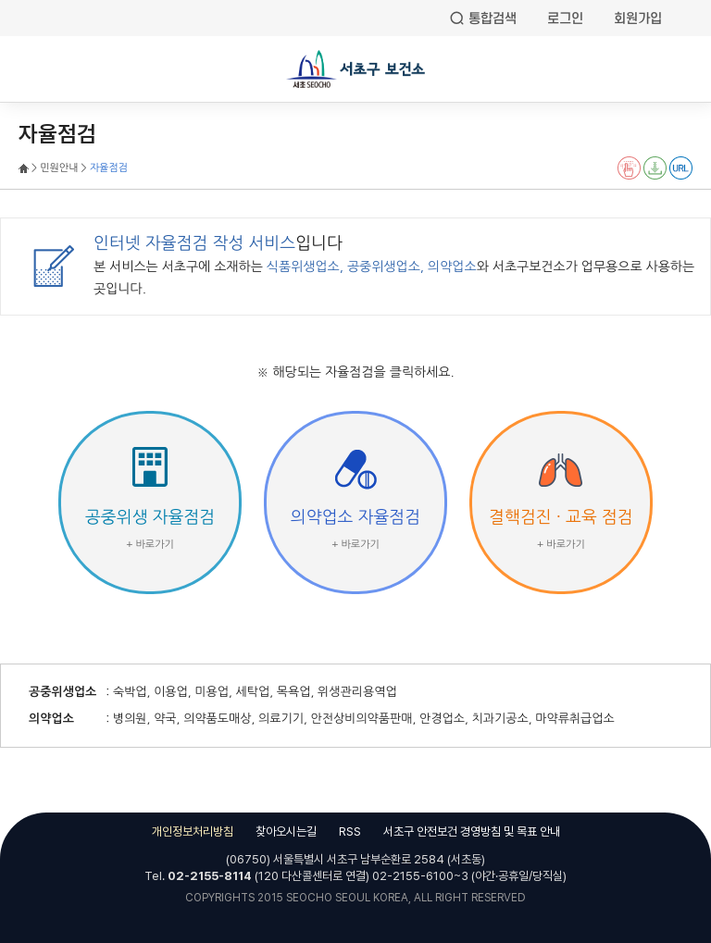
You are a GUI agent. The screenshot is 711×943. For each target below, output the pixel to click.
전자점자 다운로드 (655, 168)
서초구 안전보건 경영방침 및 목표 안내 (471, 831)
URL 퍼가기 (680, 168)
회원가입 (638, 18)
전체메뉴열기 (27, 71)
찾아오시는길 (286, 831)
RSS (350, 831)
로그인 (565, 18)
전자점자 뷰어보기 (629, 168)
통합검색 (492, 18)
